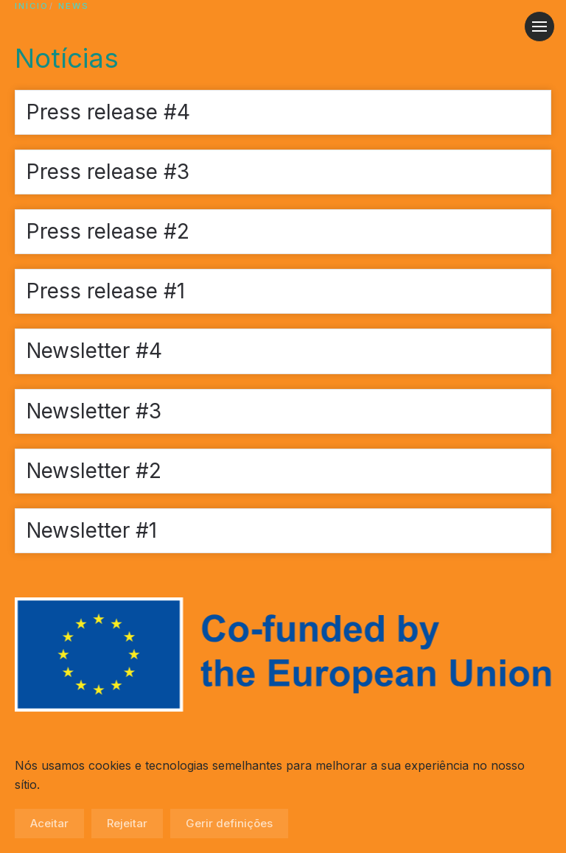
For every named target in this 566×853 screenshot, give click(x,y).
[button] (539, 26)
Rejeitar (127, 823)
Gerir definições (229, 823)
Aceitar (49, 823)
